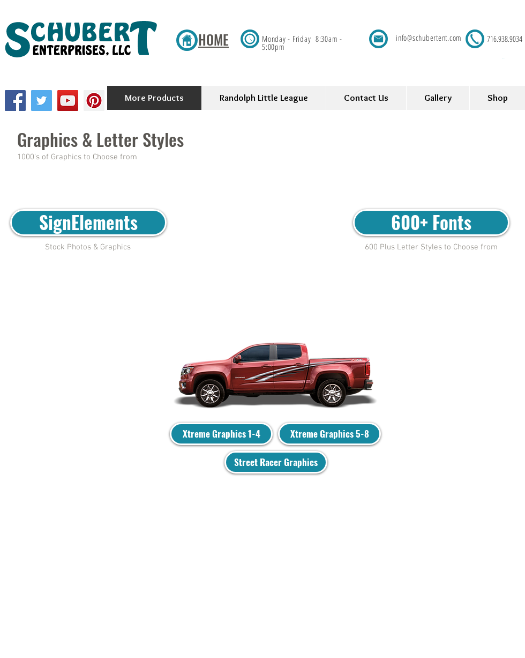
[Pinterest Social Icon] (94, 100)
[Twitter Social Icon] (41, 100)
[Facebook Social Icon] (15, 100)
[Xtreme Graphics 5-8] (329, 434)
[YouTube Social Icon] (67, 100)
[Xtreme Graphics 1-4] (221, 434)
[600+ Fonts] (431, 222)
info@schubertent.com (429, 37)
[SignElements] (88, 222)
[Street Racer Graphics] (275, 462)
